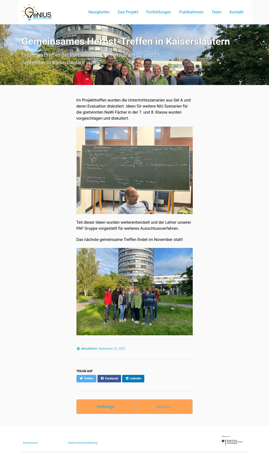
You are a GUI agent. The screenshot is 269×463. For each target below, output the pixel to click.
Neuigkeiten (99, 12)
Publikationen (191, 12)
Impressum (30, 442)
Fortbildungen (158, 12)
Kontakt (237, 12)
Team (217, 12)
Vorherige (105, 406)
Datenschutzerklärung (83, 442)
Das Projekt (128, 12)
